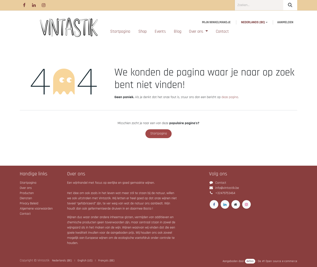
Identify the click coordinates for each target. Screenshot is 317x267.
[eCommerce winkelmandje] (216, 22)
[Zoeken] (290, 5)
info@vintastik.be (227, 188)
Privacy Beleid (29, 203)
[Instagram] (43, 5)
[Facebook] (24, 5)
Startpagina (158, 133)
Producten (27, 193)
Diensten (26, 198)
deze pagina (230, 97)
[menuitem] (120, 31)
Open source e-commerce (281, 261)
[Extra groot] (235, 204)
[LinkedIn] (33, 5)
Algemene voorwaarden (36, 208)
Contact (25, 213)
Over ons (26, 188)
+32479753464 (225, 193)
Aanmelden (285, 22)
